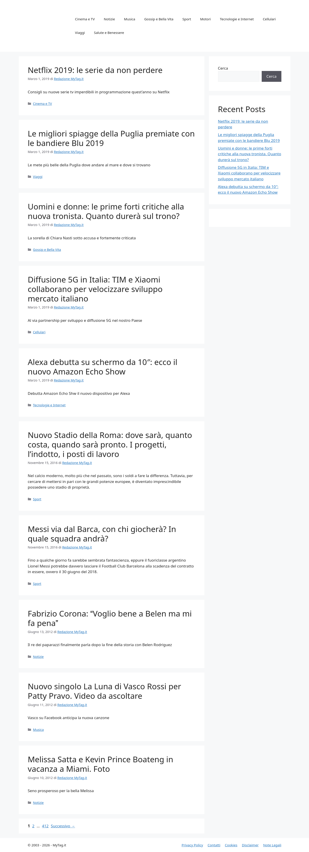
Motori (205, 19)
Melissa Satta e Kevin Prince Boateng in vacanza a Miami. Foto (100, 764)
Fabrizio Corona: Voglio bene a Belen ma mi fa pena (110, 618)
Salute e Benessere (109, 32)
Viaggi (80, 32)
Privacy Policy (192, 845)
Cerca (223, 68)
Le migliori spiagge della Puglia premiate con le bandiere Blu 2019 (111, 138)
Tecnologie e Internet (237, 19)
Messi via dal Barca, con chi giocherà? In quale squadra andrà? (102, 534)
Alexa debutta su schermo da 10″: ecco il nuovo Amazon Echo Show (102, 367)
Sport (186, 19)
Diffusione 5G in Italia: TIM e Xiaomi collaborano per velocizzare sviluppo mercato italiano (95, 289)
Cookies (231, 845)
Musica (129, 19)
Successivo (63, 825)
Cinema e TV (85, 19)
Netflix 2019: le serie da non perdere (95, 70)
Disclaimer (250, 845)
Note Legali (272, 845)
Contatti (214, 845)
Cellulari (269, 19)
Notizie (109, 19)
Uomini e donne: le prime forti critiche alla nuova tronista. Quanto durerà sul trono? (106, 211)
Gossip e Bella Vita (158, 19)
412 (46, 825)
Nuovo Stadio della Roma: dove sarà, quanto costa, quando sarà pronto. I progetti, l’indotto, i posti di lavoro (110, 444)
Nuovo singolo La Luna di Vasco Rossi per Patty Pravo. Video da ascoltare (104, 691)
